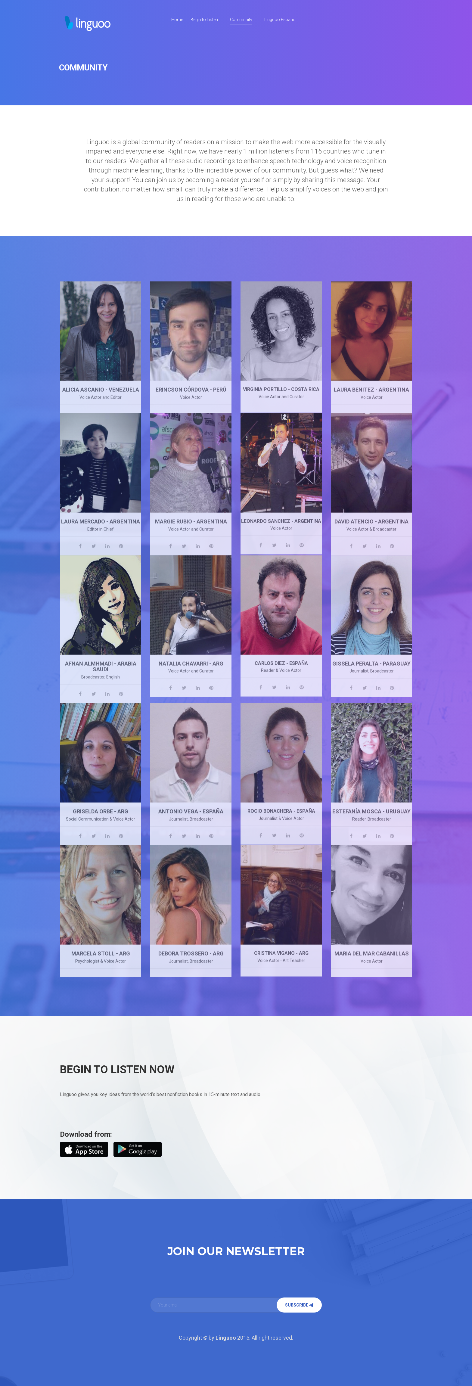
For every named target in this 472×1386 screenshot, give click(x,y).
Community (241, 19)
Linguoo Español (280, 19)
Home (177, 19)
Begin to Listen (204, 19)
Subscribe (299, 1305)
